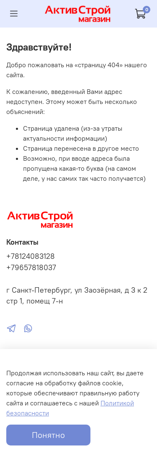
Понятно (48, 435)
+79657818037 (31, 267)
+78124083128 (30, 256)
